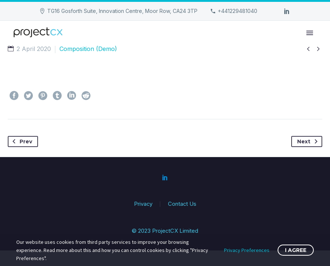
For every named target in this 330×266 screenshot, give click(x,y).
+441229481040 (237, 11)
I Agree (295, 250)
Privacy (143, 204)
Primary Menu (309, 33)
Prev (21, 141)
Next (308, 141)
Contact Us (182, 204)
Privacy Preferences (246, 250)
